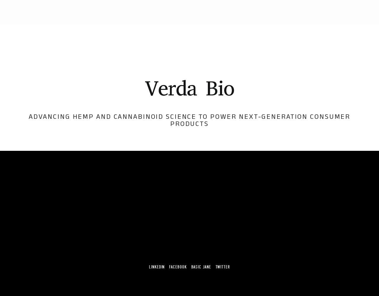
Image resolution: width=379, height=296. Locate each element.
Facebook (178, 267)
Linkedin (157, 267)
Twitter (223, 267)
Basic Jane (201, 267)
